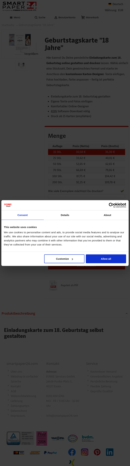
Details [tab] (65, 214)
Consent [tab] (22, 214)
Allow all (106, 258)
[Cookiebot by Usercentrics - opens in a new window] (111, 205)
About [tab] (107, 214)
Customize (64, 258)
